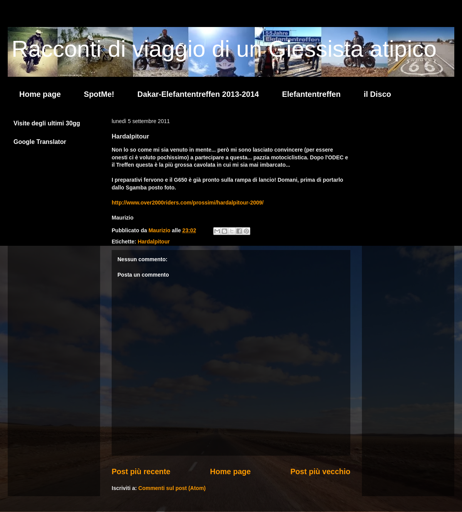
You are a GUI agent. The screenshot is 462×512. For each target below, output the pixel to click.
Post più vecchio (320, 471)
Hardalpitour (154, 241)
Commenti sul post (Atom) (172, 488)
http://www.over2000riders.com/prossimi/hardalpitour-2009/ (188, 202)
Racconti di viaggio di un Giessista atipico (224, 49)
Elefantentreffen (311, 94)
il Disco (377, 94)
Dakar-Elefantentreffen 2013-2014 (198, 94)
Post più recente (141, 471)
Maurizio (160, 230)
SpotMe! (99, 94)
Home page (40, 94)
